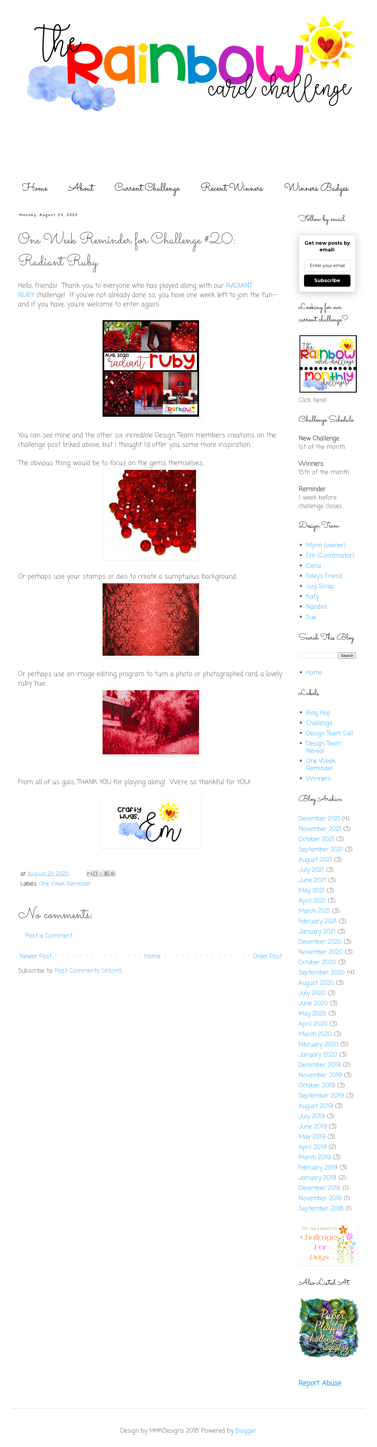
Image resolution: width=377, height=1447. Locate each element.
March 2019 (315, 1157)
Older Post (267, 956)
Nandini (316, 607)
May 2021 (312, 890)
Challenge (319, 723)
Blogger (246, 1431)
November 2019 (320, 1075)
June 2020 (313, 1003)
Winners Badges (316, 188)
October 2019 (317, 1085)
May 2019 (312, 1137)
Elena (313, 566)
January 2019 (317, 1178)
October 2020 (317, 962)
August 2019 (316, 1106)
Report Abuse (320, 1383)
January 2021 (317, 931)
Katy (312, 596)
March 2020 (315, 1034)
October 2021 (316, 839)
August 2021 (315, 860)
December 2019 (320, 1065)
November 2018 (320, 1198)
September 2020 (322, 972)
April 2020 (313, 1024)
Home (34, 188)
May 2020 (312, 1013)
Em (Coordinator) (330, 555)
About (80, 188)
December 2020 (320, 942)
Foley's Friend (324, 576)
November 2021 (320, 829)
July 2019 (312, 1116)
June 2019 (313, 1126)
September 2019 (321, 1096)
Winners (318, 778)
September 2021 (321, 849)
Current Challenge (147, 188)
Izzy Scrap (320, 586)
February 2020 (318, 1044)
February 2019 (318, 1167)
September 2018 (321, 1208)
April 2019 (313, 1147)
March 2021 (314, 911)
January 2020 (318, 1055)
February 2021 (318, 921)
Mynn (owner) (326, 545)
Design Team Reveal (323, 747)
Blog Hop (318, 713)
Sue (311, 617)
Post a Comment (49, 936)
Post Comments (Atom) (88, 971)
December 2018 (320, 1188)
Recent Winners (232, 188)
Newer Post (36, 956)
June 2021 (312, 880)
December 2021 (319, 819)
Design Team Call (329, 733)
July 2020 (312, 993)
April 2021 (312, 901)
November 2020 (321, 952)
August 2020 (316, 983)
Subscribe (327, 280)
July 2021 (311, 870)
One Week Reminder (65, 884)
